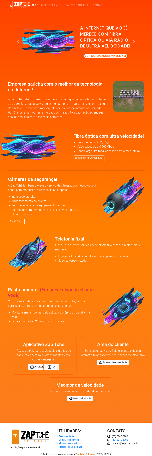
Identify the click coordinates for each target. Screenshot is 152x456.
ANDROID (36, 367)
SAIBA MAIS (16, 221)
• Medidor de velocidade (69, 446)
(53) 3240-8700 (117, 439)
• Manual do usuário (67, 443)
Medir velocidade (80, 398)
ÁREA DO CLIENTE (51, 5)
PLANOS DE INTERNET (77, 5)
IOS (52, 367)
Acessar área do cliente (113, 362)
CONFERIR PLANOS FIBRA (89, 158)
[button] (18, 41)
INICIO (34, 5)
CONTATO (98, 5)
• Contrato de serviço (68, 439)
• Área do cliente (65, 436)
